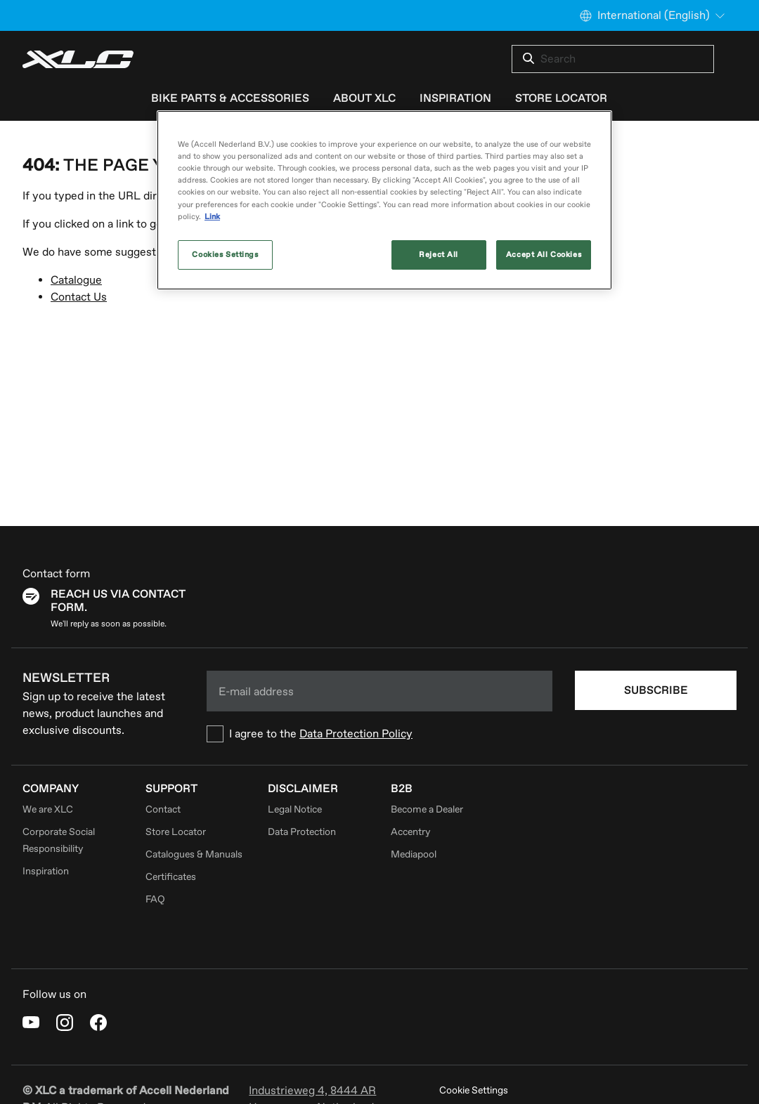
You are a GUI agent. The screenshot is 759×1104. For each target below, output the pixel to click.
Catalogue (76, 280)
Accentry (410, 832)
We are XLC (47, 809)
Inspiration (45, 871)
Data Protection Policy (356, 734)
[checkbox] (379, 733)
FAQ (155, 899)
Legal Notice (295, 809)
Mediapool (413, 854)
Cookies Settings (225, 254)
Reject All (438, 254)
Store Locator (175, 832)
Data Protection (302, 832)
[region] (384, 199)
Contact (163, 809)
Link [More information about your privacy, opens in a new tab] (212, 216)
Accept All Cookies (543, 254)
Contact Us (79, 297)
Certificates (170, 877)
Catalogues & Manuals (193, 854)
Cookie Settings (473, 1090)
